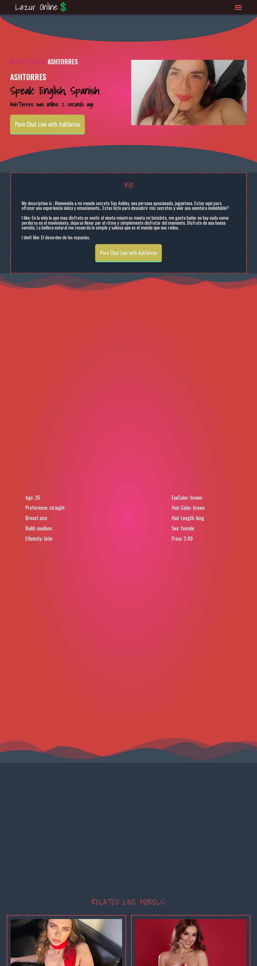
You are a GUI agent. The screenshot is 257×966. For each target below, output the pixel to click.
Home (17, 61)
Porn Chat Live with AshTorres (47, 123)
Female (36, 61)
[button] (238, 7)
